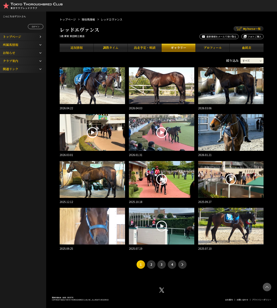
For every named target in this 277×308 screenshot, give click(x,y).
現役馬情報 (88, 19)
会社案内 (229, 299)
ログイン (35, 26)
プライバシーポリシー (261, 299)
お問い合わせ (242, 299)
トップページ (68, 19)
